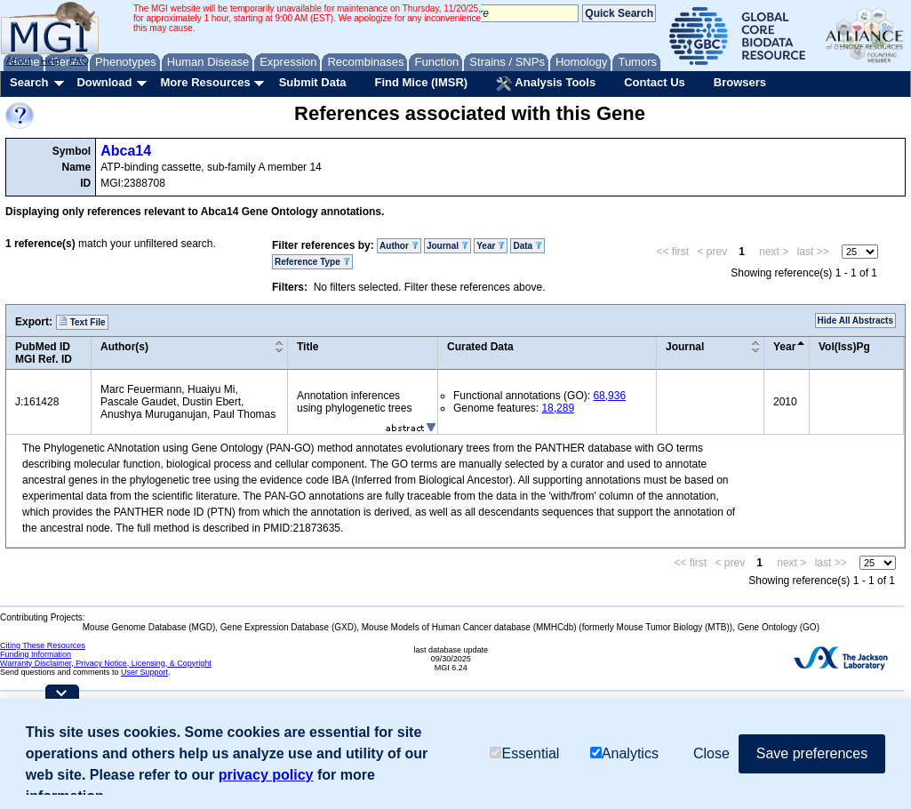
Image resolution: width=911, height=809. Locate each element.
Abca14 (125, 150)
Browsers (740, 82)
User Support (144, 672)
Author (399, 246)
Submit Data (313, 82)
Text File (82, 321)
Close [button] (711, 753)
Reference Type (312, 262)
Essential (524, 753)
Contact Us (654, 82)
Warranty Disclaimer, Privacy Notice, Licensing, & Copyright (106, 663)
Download (104, 82)
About (19, 60)
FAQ (79, 60)
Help (50, 60)
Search (29, 82)
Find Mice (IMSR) (420, 82)
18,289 (557, 408)
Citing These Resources (42, 645)
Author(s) (124, 346)
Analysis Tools (545, 84)
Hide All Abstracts (855, 320)
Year (490, 246)
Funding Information (35, 654)
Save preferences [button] (811, 753)
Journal (447, 246)
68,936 (609, 395)
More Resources (205, 82)
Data (527, 246)
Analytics (624, 753)
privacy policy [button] (266, 774)
